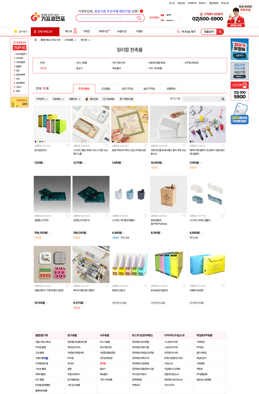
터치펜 (70, 358)
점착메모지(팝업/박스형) (143, 368)
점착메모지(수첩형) (140, 341)
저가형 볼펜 (40, 347)
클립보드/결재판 (204, 379)
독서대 (70, 363)
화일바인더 (201, 358)
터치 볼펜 (39, 379)
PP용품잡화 (202, 374)
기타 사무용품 (155, 68)
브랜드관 (121, 31)
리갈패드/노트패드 (172, 368)
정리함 (43, 68)
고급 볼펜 (39, 352)
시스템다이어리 (171, 341)
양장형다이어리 (171, 352)
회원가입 (181, 3)
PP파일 (200, 347)
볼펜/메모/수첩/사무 (50, 39)
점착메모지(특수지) (140, 358)
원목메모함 (137, 379)
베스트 (71, 31)
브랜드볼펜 (41, 358)
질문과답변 (213, 3)
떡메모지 (136, 385)
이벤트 (139, 31)
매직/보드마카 (73, 347)
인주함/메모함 (191, 62)
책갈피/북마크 (73, 374)
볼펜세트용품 (41, 390)
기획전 (86, 31)
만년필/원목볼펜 (42, 385)
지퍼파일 (200, 341)
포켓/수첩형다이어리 (173, 358)
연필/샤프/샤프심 (43, 341)
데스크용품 (81, 62)
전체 (42, 62)
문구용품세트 (73, 379)
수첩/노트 (168, 363)
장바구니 (202, 3)
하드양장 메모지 (139, 374)
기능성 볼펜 (40, 368)
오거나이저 (169, 385)
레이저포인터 (118, 62)
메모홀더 (116, 68)
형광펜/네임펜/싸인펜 (77, 341)
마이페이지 (192, 3)
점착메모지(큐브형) (140, 347)
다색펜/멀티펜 (41, 363)
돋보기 (79, 68)
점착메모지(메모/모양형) (143, 352)
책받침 (199, 368)
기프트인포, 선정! (110, 11)
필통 (69, 368)
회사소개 (224, 3)
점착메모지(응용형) (140, 363)
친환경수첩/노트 (171, 374)
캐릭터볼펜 (40, 374)
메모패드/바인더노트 (173, 379)
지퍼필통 (200, 363)
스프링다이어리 (171, 347)
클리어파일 (201, 352)
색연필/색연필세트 (75, 352)
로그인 (171, 3)
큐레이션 (103, 31)
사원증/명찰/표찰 (156, 62)
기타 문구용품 (73, 385)
